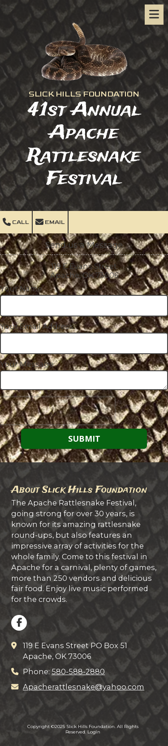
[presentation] (57, 410)
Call (16, 222)
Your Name (21, 288)
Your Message (27, 364)
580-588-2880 (78, 671)
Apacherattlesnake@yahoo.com (83, 686)
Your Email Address (36, 326)
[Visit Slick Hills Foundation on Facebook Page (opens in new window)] (19, 623)
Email (50, 222)
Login (93, 732)
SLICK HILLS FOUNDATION (84, 94)
